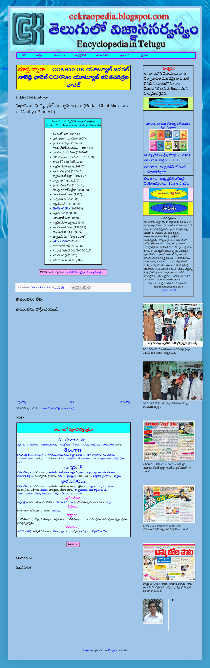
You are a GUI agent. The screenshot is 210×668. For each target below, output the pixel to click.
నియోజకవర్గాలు (48, 444)
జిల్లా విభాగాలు (77, 454)
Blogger (112, 650)
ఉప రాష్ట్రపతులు (97, 489)
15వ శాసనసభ (178, 183)
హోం (24, 55)
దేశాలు (59, 502)
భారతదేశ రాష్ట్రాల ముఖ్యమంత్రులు (85, 272)
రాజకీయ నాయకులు (58, 454)
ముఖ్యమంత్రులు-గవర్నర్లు (47, 493)
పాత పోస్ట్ (125, 401)
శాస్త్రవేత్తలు (22, 502)
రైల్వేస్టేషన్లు (118, 458)
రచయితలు (40, 454)
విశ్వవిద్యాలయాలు (102, 458)
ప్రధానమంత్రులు (25, 493)
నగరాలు (112, 486)
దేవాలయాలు (107, 444)
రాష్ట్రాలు (93, 486)
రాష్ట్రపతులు (81, 489)
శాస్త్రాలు (40, 55)
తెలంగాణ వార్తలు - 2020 (161, 160)
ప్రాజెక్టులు (94, 444)
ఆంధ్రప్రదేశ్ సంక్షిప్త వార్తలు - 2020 (167, 155)
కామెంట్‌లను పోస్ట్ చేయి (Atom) (58, 408)
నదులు (84, 444)
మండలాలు (32, 444)
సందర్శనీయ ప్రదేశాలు (68, 444)
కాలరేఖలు (84, 531)
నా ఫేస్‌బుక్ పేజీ (168, 290)
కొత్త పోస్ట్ (21, 401)
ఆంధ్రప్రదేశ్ (80, 55)
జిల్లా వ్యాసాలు (94, 454)
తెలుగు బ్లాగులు (61, 531)
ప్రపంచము (125, 55)
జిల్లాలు (102, 486)
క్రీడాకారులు (67, 493)
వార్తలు (20, 462)
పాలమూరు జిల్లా (72, 439)
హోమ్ (73, 401)
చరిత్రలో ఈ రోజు (99, 531)
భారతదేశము (103, 55)
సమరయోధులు (25, 454)
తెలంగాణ (59, 55)
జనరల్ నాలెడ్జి (24, 531)
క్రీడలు (144, 55)
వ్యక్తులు (21, 444)
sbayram (87, 650)
